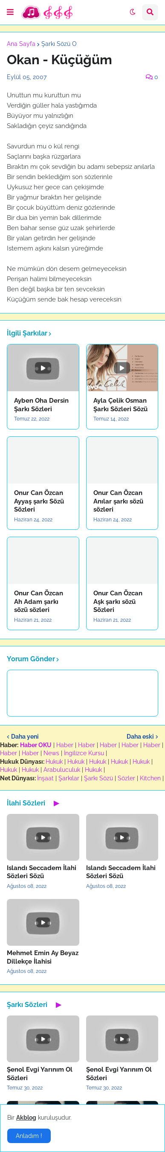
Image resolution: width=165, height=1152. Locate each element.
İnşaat (45, 778)
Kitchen (150, 778)
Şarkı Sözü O (59, 44)
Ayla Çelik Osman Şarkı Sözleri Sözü (120, 405)
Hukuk (54, 761)
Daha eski (140, 736)
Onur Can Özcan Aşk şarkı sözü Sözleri (117, 601)
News (51, 753)
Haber (64, 745)
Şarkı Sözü (98, 778)
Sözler (126, 778)
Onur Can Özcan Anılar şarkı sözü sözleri (118, 501)
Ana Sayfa (21, 44)
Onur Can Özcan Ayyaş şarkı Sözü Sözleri (39, 501)
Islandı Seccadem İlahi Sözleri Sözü (41, 872)
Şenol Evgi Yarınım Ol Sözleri (39, 1074)
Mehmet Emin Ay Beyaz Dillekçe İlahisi (42, 957)
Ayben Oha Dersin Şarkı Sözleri (41, 405)
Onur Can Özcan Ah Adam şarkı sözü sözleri (38, 601)
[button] (10, 12)
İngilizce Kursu (84, 753)
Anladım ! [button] (29, 1135)
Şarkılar (68, 778)
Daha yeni (25, 736)
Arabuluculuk (61, 769)
